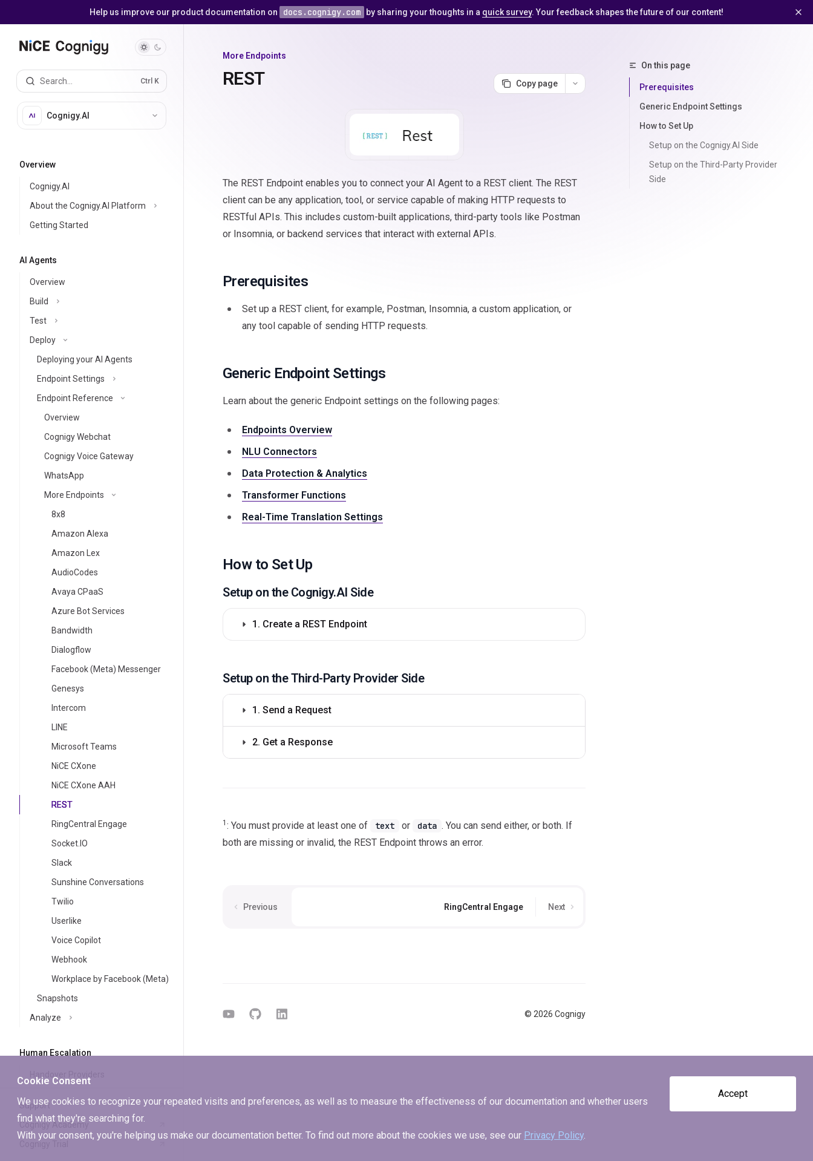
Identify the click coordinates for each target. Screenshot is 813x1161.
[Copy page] (529, 83)
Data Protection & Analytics (304, 473)
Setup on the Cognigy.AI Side (704, 145)
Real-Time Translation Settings (312, 517)
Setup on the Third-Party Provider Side (714, 172)
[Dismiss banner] (798, 12)
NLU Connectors (279, 451)
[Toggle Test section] (101, 320)
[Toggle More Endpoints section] (101, 495)
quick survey (507, 12)
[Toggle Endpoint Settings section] (101, 378)
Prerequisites (666, 87)
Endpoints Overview (287, 430)
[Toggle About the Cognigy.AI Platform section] (101, 205)
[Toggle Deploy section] (101, 340)
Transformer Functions (294, 495)
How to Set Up (666, 126)
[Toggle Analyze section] (101, 1017)
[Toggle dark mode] (150, 47)
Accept (733, 1093)
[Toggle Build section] (101, 301)
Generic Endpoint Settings (690, 106)
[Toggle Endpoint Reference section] (101, 398)
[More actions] (575, 83)
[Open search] (91, 81)
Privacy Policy (554, 1135)
